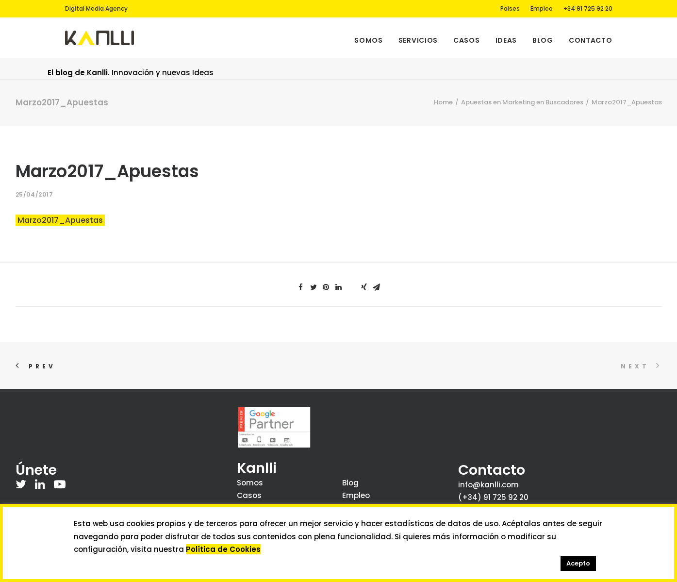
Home (443, 102)
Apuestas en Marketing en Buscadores (522, 102)
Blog (542, 40)
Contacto (590, 40)
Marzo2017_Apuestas (60, 220)
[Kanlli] (99, 38)
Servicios (418, 40)
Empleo (541, 8)
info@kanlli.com (488, 485)
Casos (466, 40)
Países (510, 8)
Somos (368, 40)
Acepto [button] (578, 563)
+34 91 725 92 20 (587, 8)
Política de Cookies (223, 549)
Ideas (506, 40)
